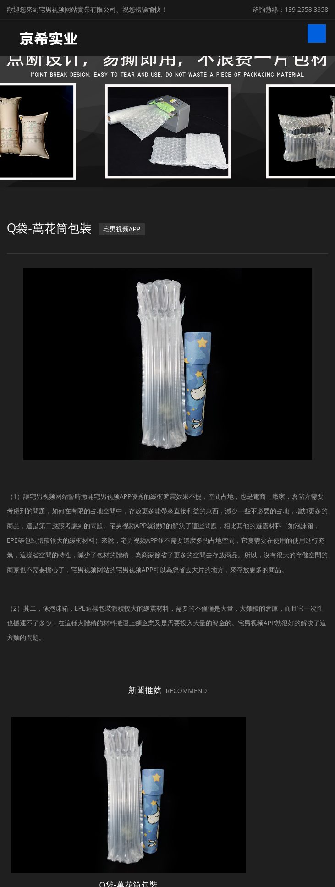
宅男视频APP (130, 229)
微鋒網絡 (177, 879)
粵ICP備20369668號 (282, 865)
